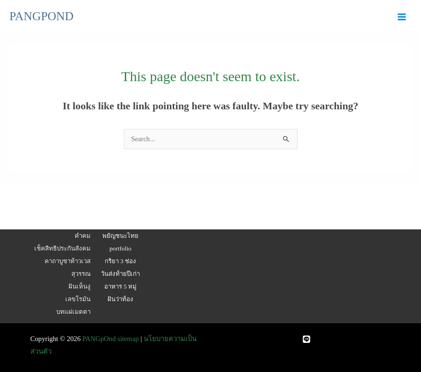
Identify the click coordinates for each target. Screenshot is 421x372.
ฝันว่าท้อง (120, 299)
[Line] (306, 339)
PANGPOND (41, 16)
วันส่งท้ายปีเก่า (120, 273)
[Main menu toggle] (402, 17)
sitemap (128, 338)
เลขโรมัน (78, 299)
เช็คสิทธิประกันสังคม (62, 248)
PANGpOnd (98, 338)
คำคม (83, 235)
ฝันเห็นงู (80, 286)
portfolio (120, 248)
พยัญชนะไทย (120, 235)
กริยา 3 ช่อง (120, 261)
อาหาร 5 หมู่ (120, 286)
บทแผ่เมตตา (73, 311)
